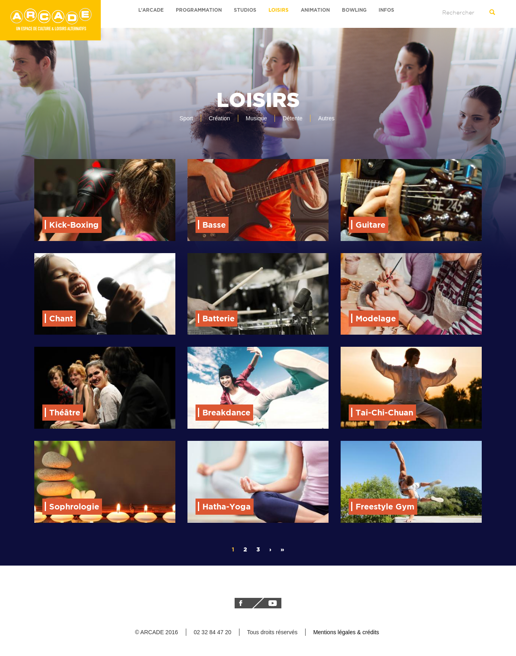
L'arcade (151, 10)
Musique (256, 118)
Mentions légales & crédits (346, 632)
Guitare (370, 224)
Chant (61, 318)
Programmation (199, 10)
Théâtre (64, 412)
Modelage (376, 318)
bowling (354, 10)
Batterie (218, 318)
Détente (292, 118)
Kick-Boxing (74, 224)
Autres (326, 118)
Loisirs (278, 10)
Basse (214, 224)
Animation (315, 10)
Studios (245, 10)
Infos (386, 10)
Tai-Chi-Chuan (384, 412)
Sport (186, 118)
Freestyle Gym (385, 506)
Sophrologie (74, 506)
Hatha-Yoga (226, 506)
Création (219, 118)
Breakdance (226, 412)
